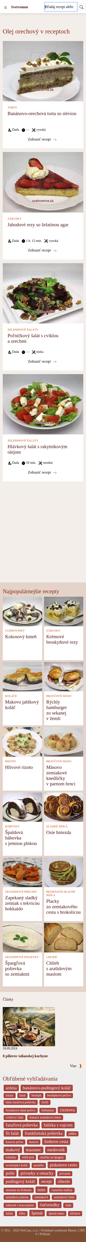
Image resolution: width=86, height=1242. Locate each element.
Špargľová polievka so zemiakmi (17, 968)
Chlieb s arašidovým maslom (59, 968)
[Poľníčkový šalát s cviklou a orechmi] (43, 293)
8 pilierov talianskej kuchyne (25, 1056)
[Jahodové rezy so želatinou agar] (43, 182)
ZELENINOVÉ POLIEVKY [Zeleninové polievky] (22, 957)
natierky (11, 1157)
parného (39, 1165)
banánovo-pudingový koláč (47, 1087)
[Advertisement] (43, 537)
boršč (45, 1102)
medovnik (56, 1149)
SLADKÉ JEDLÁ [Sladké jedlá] (57, 826)
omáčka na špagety (52, 1157)
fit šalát (12, 1133)
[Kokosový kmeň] (22, 611)
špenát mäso (56, 1213)
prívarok (64, 1173)
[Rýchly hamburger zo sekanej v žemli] (63, 676)
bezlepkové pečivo (59, 1095)
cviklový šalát (14, 1117)
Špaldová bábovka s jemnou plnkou (21, 838)
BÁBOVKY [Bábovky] (12, 826)
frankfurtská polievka (44, 1133)
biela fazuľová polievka (21, 1102)
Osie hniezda (58, 832)
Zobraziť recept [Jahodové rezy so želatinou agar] (42, 250)
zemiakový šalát (64, 1197)
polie (10, 1173)
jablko (72, 1133)
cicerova (67, 1109)
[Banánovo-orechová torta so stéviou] (43, 71)
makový (13, 1149)
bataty (10, 1095)
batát (22, 1095)
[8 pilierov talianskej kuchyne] (29, 1026)
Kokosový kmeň (20, 636)
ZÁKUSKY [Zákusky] (15, 218)
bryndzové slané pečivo (21, 1110)
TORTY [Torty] (12, 107)
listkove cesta (56, 1141)
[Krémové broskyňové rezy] (63, 611)
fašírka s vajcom (58, 1125)
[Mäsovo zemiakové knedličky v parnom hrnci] (63, 741)
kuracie (33, 1142)
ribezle (64, 1181)
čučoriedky (49, 1204)
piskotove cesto (63, 1164)
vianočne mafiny (61, 1190)
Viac (76, 1066)
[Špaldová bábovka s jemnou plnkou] (22, 807)
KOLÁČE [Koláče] (11, 696)
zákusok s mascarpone (20, 1205)
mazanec (33, 1149)
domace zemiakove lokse (45, 1117)
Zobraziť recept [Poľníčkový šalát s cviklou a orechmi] (42, 361)
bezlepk (36, 1095)
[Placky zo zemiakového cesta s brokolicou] (63, 872)
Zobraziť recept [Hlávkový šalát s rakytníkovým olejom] (42, 472)
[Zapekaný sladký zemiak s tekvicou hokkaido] (22, 872)
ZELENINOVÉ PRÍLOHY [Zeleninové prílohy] (21, 891)
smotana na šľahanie (19, 1190)
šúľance (75, 1213)
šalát (68, 1205)
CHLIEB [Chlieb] (51, 957)
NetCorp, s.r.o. (29, 1230)
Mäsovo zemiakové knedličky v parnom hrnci (60, 775)
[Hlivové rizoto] (22, 741)
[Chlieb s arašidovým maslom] (63, 937)
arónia (11, 1087)
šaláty (9, 1213)
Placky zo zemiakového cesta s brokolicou (63, 906)
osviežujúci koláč (17, 1165)
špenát (37, 1213)
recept (46, 1181)
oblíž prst (28, 1157)
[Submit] (81, 7)
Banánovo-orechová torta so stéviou (42, 113)
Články (8, 999)
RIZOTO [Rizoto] (10, 761)
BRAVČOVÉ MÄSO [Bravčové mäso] (58, 696)
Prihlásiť (45, 1234)
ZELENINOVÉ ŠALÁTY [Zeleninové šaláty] (23, 329)
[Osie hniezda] (63, 807)
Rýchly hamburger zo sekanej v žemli (56, 710)
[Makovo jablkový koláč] (22, 676)
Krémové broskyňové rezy (62, 639)
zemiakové (41, 1197)
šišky (22, 1213)
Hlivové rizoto (19, 767)
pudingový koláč (20, 1181)
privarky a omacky (36, 1173)
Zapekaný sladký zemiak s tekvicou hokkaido (22, 903)
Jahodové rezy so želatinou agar (38, 224)
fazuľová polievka (22, 1125)
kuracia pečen (14, 1142)
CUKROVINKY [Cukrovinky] (15, 630)
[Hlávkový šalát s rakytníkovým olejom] (43, 404)
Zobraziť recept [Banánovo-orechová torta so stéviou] (42, 139)
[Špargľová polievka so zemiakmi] (22, 937)
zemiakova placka (17, 1197)
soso (41, 1189)
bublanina (48, 1110)
